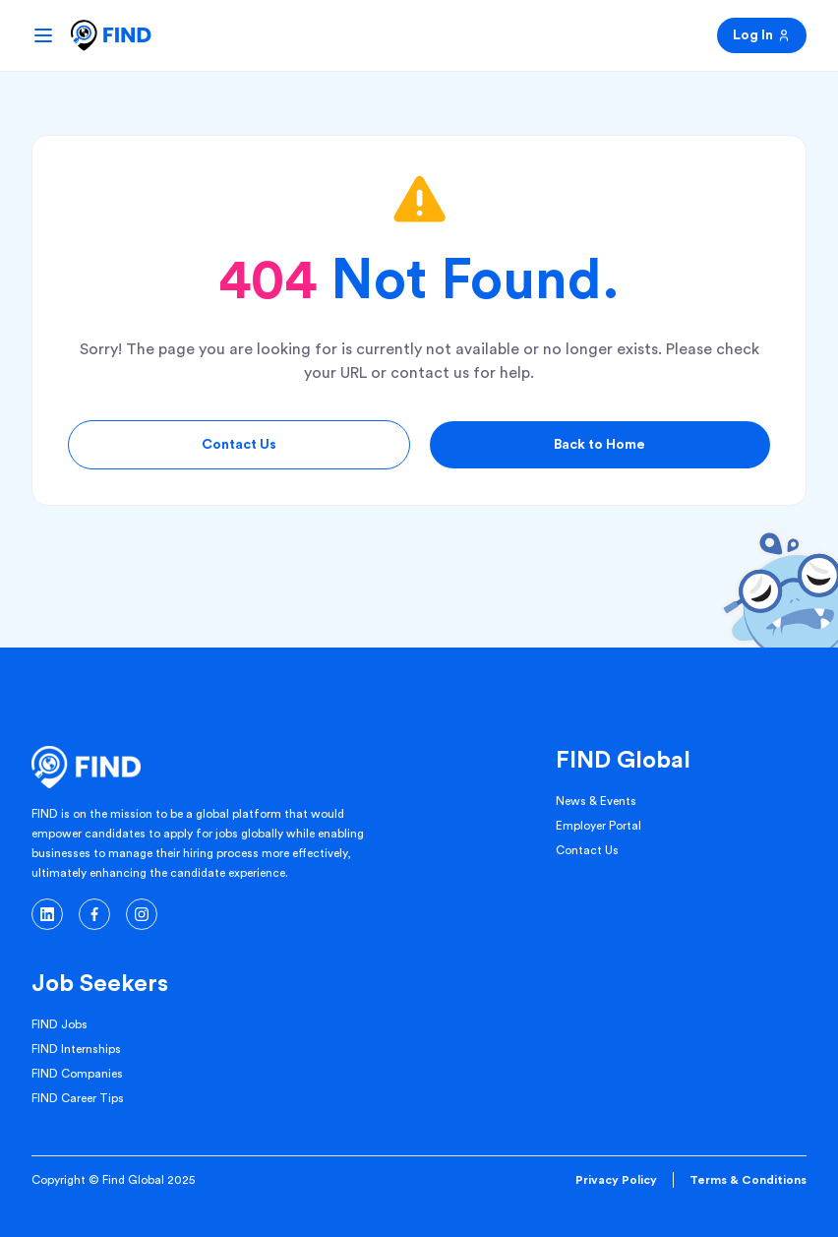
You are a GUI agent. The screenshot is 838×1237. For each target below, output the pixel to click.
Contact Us (239, 445)
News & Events (596, 801)
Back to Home (599, 445)
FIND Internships (76, 1049)
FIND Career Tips (77, 1098)
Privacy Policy (616, 1180)
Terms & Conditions (748, 1180)
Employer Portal (598, 826)
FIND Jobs (59, 1024)
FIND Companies (77, 1074)
